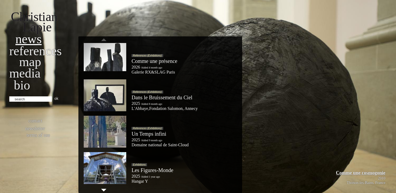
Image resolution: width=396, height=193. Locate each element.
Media (24, 73)
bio (22, 85)
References (35, 51)
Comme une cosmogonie (360, 172)
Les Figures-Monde (152, 170)
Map (30, 62)
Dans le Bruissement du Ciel (162, 97)
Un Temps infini (149, 134)
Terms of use (38, 135)
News (28, 39)
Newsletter (35, 128)
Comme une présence (154, 61)
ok (56, 98)
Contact (35, 120)
